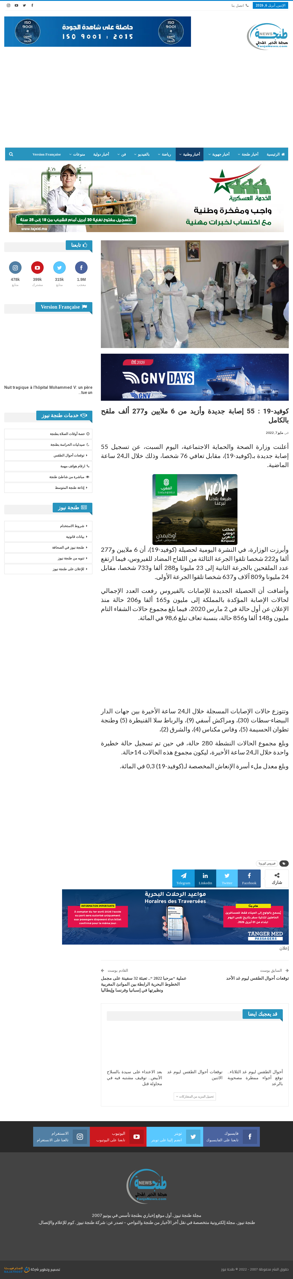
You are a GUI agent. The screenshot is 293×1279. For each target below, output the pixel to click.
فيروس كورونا (267, 863)
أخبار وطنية (191, 154)
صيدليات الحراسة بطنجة (69, 445)
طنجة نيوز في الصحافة (68, 548)
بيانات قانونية (75, 537)
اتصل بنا (240, 5)
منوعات (79, 154)
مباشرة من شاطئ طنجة (69, 477)
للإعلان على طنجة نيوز (68, 569)
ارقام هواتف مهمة (74, 466)
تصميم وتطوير (50, 1269)
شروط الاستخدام (72, 526)
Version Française (47, 154)
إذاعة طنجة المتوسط (69, 488)
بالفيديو (144, 154)
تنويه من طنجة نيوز (71, 558)
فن (123, 154)
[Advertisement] (146, 105)
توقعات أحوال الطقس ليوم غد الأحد (257, 978)
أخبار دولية (101, 154)
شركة (22, 1269)
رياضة (166, 154)
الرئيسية (276, 154)
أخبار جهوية (221, 154)
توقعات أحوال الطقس (69, 455)
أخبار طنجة (250, 154)
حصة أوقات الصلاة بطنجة (69, 434)
